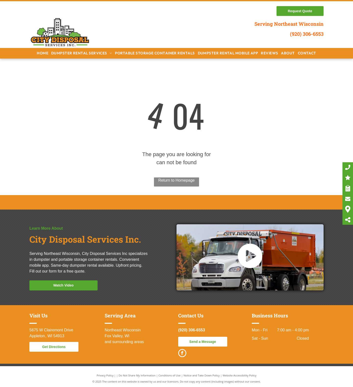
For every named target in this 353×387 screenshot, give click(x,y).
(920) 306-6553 (307, 34)
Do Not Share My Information (137, 375)
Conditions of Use (169, 375)
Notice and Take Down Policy (202, 375)
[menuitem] (42, 53)
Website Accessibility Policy (239, 375)
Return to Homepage (176, 180)
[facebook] (182, 353)
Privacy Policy (105, 375)
